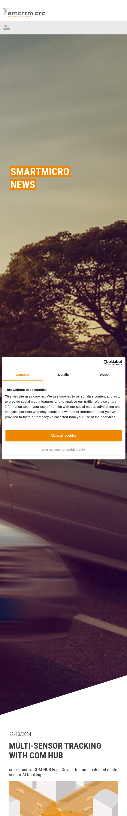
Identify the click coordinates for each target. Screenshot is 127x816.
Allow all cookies (63, 435)
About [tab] (104, 374)
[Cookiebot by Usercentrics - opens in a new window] (103, 362)
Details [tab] (63, 374)
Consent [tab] (22, 374)
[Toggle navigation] (120, 27)
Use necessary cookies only (63, 449)
